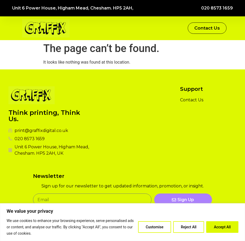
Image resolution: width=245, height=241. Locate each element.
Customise (154, 227)
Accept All (222, 227)
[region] (122, 222)
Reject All (188, 227)
